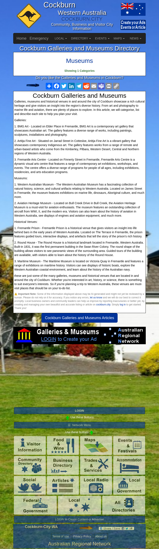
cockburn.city (103, 304)
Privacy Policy (82, 536)
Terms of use (60, 536)
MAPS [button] (119, 38)
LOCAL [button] (61, 38)
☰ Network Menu (79, 425)
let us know (96, 297)
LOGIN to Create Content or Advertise (79, 519)
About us (101, 536)
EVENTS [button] (102, 38)
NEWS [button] (135, 38)
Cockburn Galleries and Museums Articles (79, 318)
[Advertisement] (79, 377)
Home (21, 38)
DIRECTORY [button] (81, 38)
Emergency (39, 38)
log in (122, 304)
